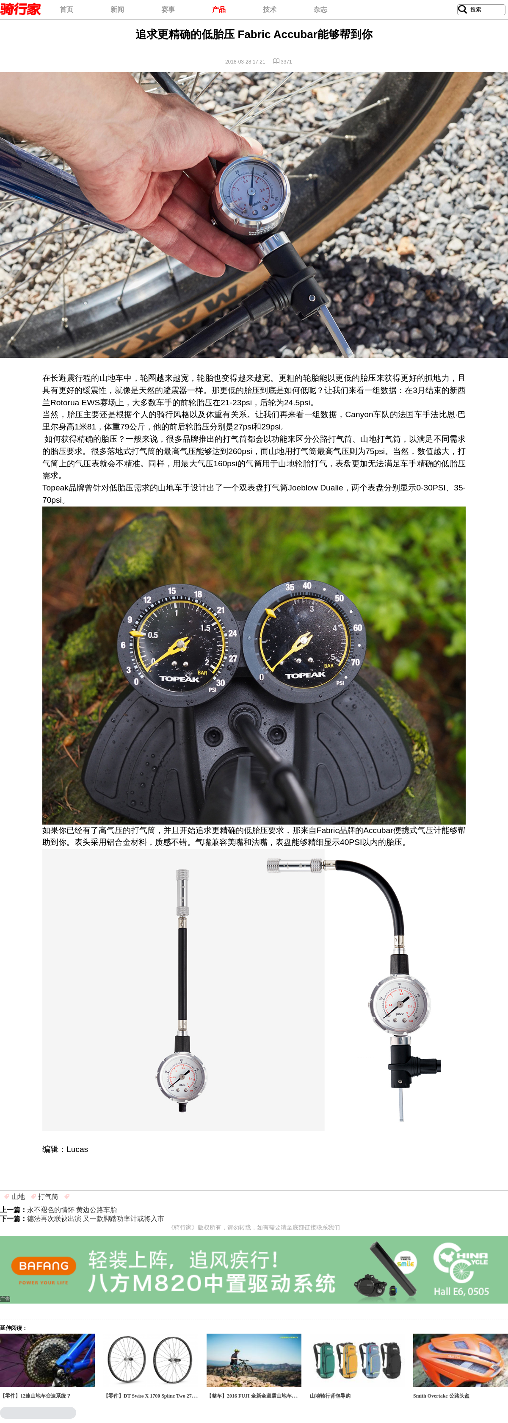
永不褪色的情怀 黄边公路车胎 (72, 1209)
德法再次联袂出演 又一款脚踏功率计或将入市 (95, 1218)
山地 (18, 1196)
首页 (66, 9)
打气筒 (48, 1196)
